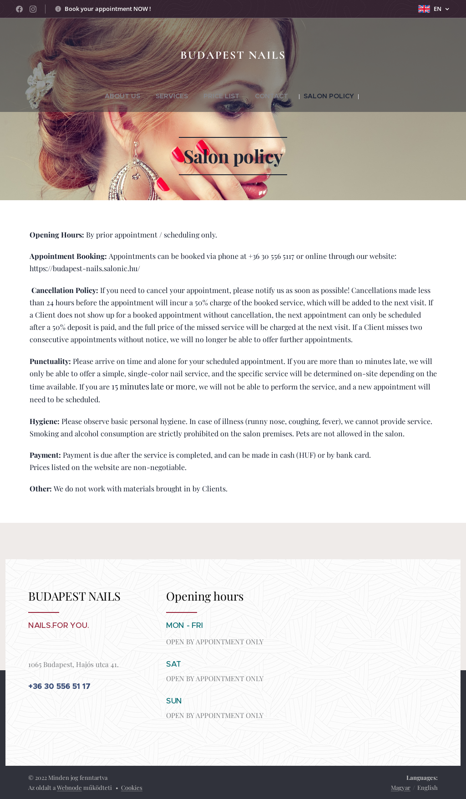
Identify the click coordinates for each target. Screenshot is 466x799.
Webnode (69, 787)
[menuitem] (137, 96)
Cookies (131, 787)
